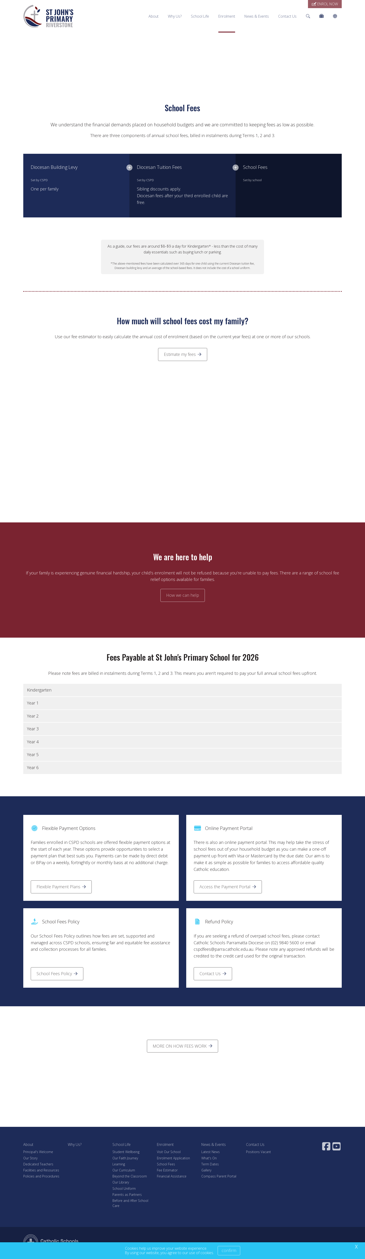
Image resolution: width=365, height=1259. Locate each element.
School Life (200, 16)
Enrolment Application (173, 1158)
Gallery (206, 1170)
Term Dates (210, 1164)
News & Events (256, 16)
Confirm (229, 1250)
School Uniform (124, 1188)
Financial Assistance (171, 1176)
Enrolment (226, 16)
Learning (118, 1164)
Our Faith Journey (125, 1158)
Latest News (210, 1152)
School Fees (166, 1164)
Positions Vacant (258, 1152)
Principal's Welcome (38, 1152)
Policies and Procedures (41, 1176)
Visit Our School (169, 1152)
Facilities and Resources (41, 1170)
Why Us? (175, 16)
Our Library (120, 1182)
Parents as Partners (127, 1194)
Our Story (30, 1158)
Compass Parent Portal (218, 1176)
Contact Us (287, 16)
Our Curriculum (123, 1170)
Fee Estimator (167, 1170)
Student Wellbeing (125, 1152)
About (154, 16)
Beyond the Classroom (129, 1176)
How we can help (182, 595)
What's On (209, 1158)
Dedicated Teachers (38, 1164)
